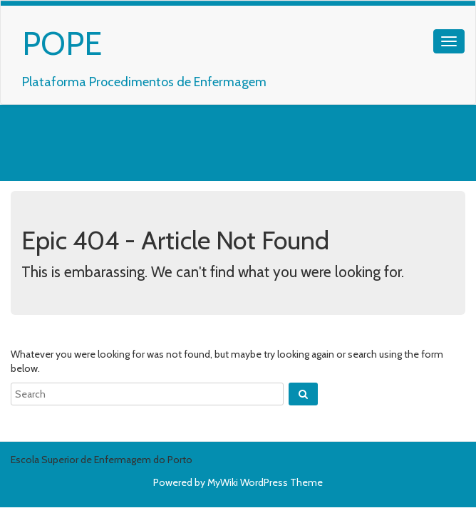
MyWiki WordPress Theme (265, 482)
